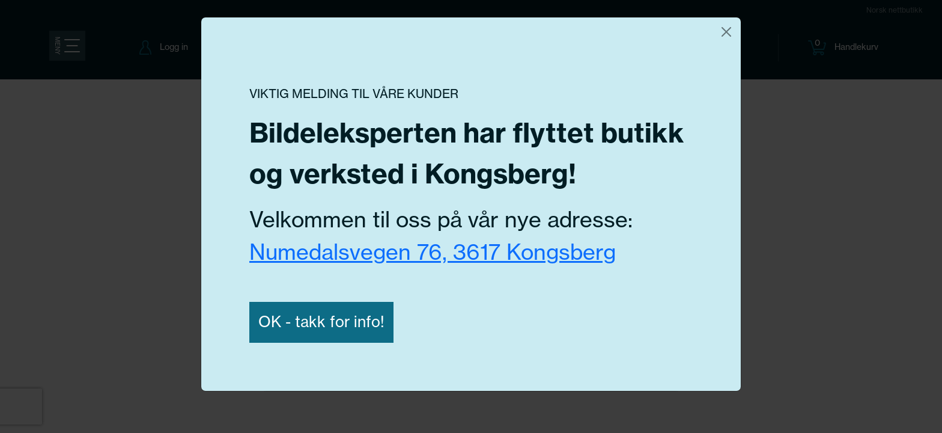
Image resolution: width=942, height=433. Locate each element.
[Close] (726, 31)
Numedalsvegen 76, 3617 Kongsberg (432, 251)
